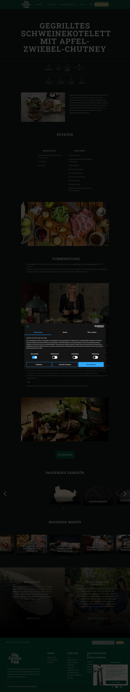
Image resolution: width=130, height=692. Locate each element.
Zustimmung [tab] (38, 332)
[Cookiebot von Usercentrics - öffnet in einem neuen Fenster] (96, 326)
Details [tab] (65, 332)
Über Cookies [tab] (92, 332)
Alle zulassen (91, 364)
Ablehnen (39, 364)
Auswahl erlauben (65, 364)
